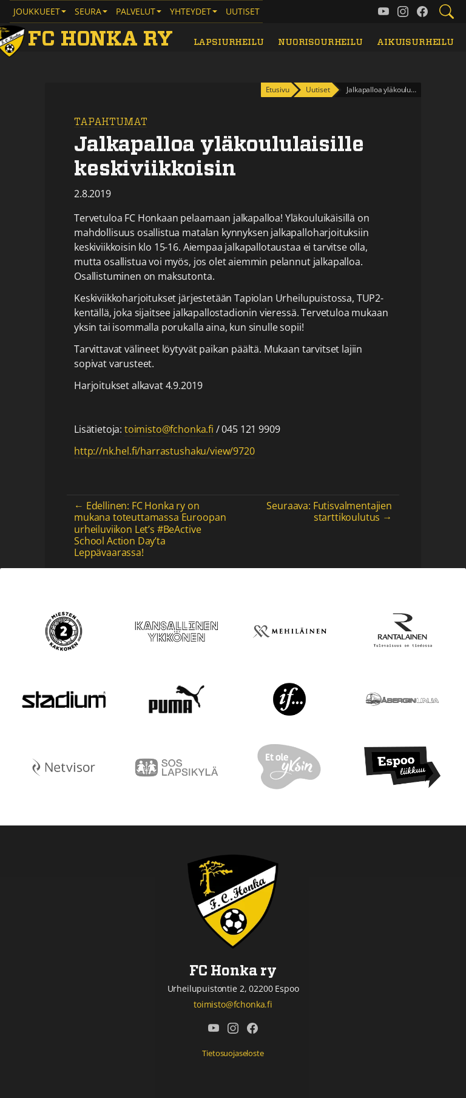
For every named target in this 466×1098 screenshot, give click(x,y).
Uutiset (243, 11)
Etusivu (277, 89)
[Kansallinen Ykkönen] (176, 630)
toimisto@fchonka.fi (169, 429)
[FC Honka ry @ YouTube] (383, 11)
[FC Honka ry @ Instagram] (403, 11)
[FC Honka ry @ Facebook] (422, 11)
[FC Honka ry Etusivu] (85, 39)
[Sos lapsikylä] (176, 766)
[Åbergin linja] (402, 698)
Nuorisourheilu (320, 42)
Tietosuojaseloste (232, 1053)
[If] (289, 698)
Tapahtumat (110, 122)
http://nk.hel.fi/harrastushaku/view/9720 (164, 451)
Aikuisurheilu (415, 42)
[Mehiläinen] (289, 630)
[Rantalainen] (402, 630)
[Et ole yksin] (289, 766)
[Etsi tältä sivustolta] (446, 11)
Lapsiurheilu (229, 42)
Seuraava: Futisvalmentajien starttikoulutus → (329, 511)
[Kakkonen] (63, 630)
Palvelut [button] (135, 11)
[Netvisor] (64, 766)
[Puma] (176, 698)
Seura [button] (88, 11)
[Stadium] (64, 698)
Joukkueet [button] (36, 11)
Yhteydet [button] (190, 11)
